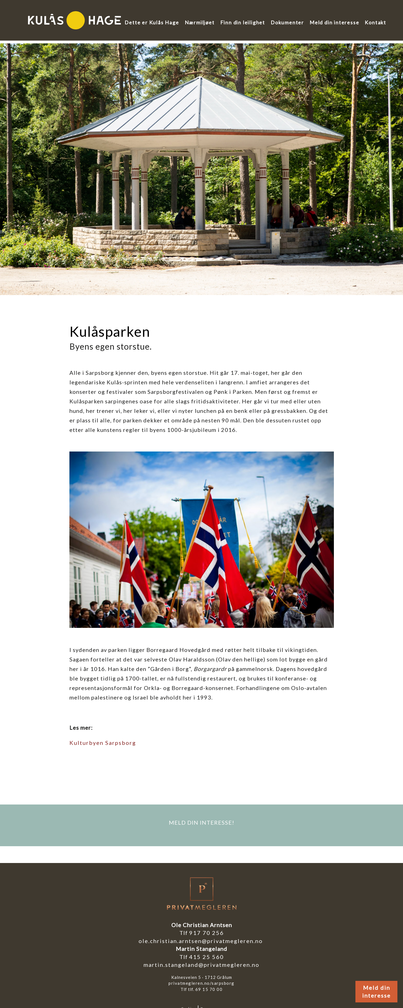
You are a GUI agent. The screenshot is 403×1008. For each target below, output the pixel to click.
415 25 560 (206, 956)
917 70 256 (206, 932)
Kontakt (375, 22)
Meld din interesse (334, 22)
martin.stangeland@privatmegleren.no (201, 964)
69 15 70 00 (209, 989)
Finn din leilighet (242, 22)
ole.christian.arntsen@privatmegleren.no (201, 940)
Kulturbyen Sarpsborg (102, 742)
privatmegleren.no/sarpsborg (201, 983)
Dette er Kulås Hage (152, 22)
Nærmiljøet (200, 22)
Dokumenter (287, 22)
